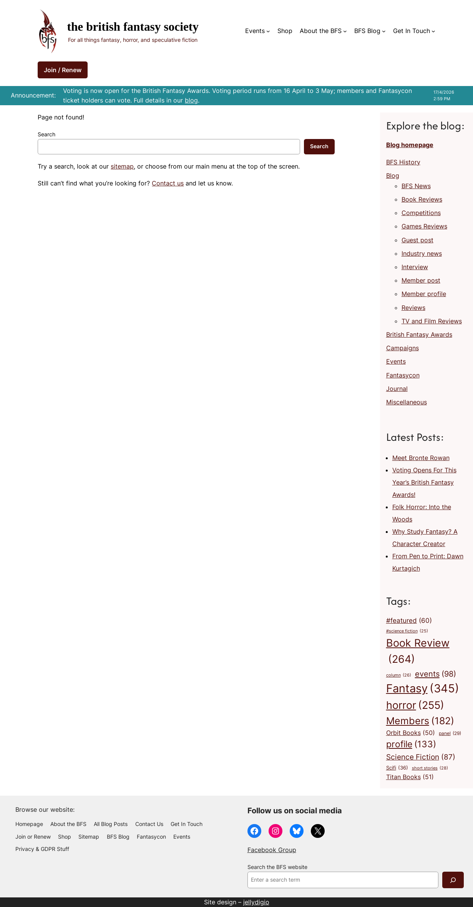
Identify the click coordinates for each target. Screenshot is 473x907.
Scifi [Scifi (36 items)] (397, 768)
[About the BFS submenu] (345, 31)
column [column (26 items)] (398, 675)
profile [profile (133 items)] (411, 744)
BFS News (416, 186)
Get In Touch (411, 31)
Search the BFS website (277, 867)
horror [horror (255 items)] (415, 705)
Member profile (424, 294)
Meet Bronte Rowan (421, 458)
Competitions (421, 213)
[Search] (453, 880)
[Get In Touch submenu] (433, 31)
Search (46, 134)
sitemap (122, 166)
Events (255, 31)
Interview (415, 267)
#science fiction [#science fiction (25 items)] (407, 631)
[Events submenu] (268, 31)
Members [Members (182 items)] (420, 720)
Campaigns (402, 348)
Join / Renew (62, 70)
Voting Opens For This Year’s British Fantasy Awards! (424, 482)
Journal (397, 388)
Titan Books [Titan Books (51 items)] (410, 777)
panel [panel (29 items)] (450, 733)
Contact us (168, 183)
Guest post (417, 240)
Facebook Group (271, 850)
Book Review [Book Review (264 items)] (418, 652)
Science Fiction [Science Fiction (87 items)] (420, 757)
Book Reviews (422, 199)
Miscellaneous (406, 402)
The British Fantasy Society (133, 26)
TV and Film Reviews (432, 321)
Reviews (413, 307)
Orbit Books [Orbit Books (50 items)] (410, 733)
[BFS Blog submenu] (384, 31)
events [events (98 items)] (435, 674)
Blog (392, 175)
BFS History (403, 162)
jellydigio (256, 902)
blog (191, 100)
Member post (421, 280)
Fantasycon (403, 375)
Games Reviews (424, 226)
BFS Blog (367, 31)
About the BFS (321, 31)
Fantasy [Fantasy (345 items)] (422, 688)
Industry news (422, 253)
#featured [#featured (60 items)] (409, 621)
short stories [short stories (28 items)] (430, 768)
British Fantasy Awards (419, 334)
